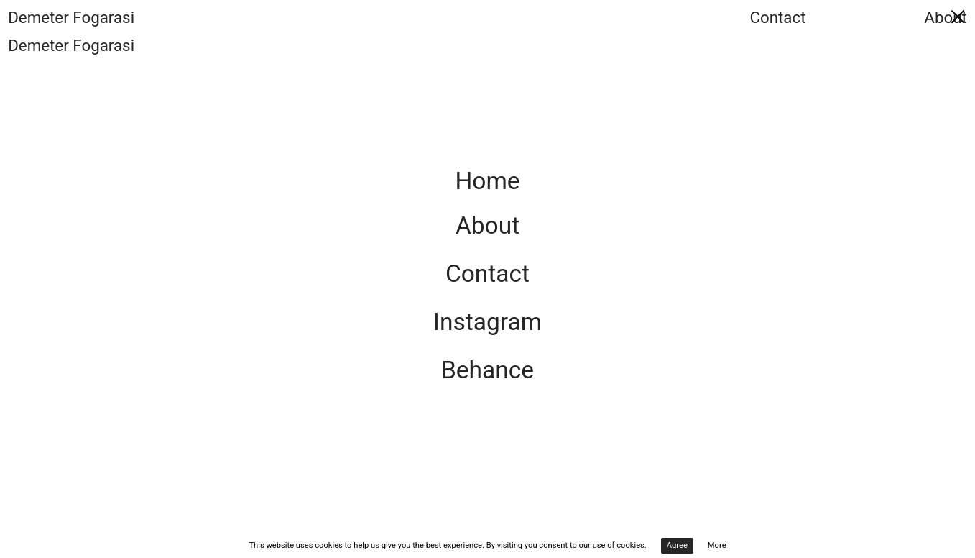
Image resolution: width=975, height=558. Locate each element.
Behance (487, 370)
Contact (777, 17)
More (717, 545)
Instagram (487, 322)
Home (487, 181)
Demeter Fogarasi (71, 17)
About (945, 17)
